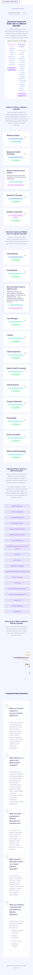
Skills (24, 13)
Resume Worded (10, 1)
